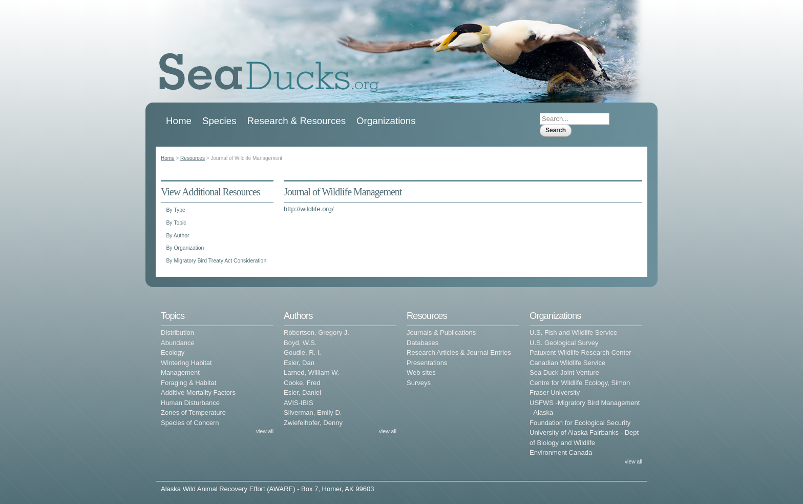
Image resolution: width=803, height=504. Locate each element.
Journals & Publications (441, 332)
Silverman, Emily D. (313, 412)
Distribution (177, 332)
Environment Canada (561, 452)
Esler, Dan (299, 363)
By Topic (176, 223)
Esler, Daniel (302, 392)
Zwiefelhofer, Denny (313, 423)
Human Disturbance (190, 403)
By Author (177, 235)
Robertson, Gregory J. (316, 332)
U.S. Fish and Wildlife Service (573, 332)
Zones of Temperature (193, 412)
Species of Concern (190, 423)
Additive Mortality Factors (198, 392)
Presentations (427, 363)
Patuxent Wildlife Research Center (580, 352)
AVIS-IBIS (298, 403)
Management (180, 372)
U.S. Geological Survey (564, 343)
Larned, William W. (311, 372)
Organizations (386, 120)
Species (219, 120)
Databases (422, 343)
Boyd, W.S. (300, 343)
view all (264, 431)
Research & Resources (296, 120)
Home (179, 120)
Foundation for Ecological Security (580, 423)
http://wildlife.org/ (309, 209)
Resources (192, 158)
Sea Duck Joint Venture (564, 372)
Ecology (172, 352)
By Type (175, 210)
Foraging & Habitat (188, 383)
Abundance (178, 343)
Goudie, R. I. (302, 352)
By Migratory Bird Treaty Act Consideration (216, 261)
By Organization (185, 248)
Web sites (421, 372)
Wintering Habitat (186, 363)
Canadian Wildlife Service (567, 363)
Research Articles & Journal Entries (459, 352)
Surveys (419, 383)
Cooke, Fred (302, 383)
